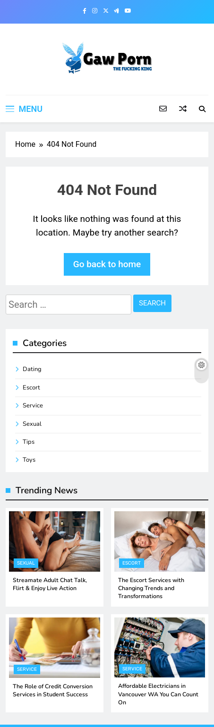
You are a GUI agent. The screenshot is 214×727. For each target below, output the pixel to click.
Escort (31, 387)
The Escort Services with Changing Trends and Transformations (151, 588)
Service (33, 405)
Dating (32, 369)
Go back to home (107, 264)
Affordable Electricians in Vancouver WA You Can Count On (158, 694)
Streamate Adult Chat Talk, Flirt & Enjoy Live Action (50, 584)
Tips (28, 442)
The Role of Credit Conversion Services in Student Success (53, 690)
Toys (29, 460)
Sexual (32, 424)
